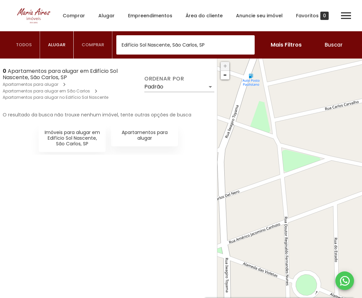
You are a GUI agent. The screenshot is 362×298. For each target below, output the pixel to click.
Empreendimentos (150, 15)
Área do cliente (204, 15)
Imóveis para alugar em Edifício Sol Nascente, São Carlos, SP (72, 138)
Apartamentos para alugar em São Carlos (46, 91)
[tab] (24, 45)
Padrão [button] (153, 86)
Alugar (106, 15)
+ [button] (225, 66)
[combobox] (185, 45)
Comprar (74, 15)
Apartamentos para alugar (30, 84)
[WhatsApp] (344, 280)
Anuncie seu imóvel (259, 15)
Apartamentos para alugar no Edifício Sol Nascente (55, 97)
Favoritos (312, 16)
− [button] (225, 75)
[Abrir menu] (346, 15)
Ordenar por (164, 78)
